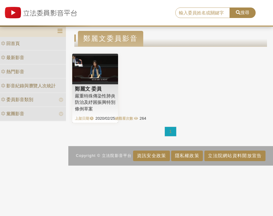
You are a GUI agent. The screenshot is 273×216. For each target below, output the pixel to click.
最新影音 (12, 57)
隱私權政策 (187, 155)
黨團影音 (12, 113)
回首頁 (10, 43)
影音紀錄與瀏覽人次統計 (28, 85)
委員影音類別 (17, 99)
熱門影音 (12, 71)
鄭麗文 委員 (88, 89)
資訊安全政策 (151, 155)
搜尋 (242, 12)
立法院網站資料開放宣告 (235, 155)
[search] (202, 13)
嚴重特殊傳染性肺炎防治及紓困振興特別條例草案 (95, 102)
